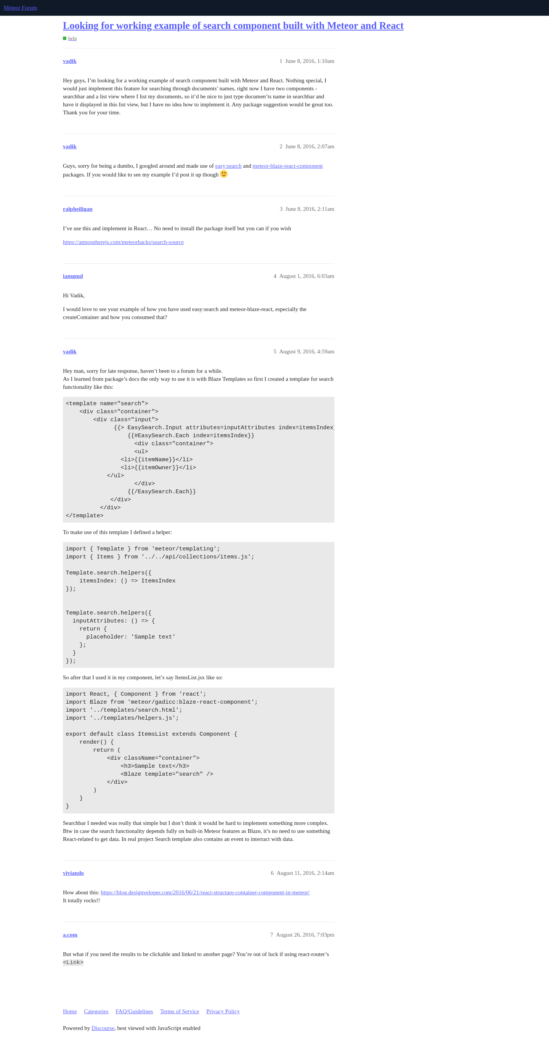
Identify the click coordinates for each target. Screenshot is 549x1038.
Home (70, 1011)
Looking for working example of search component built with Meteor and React (233, 25)
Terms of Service (179, 1011)
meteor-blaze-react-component (288, 166)
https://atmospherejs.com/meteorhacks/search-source (123, 242)
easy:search (228, 166)
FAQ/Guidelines (134, 1011)
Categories (96, 1011)
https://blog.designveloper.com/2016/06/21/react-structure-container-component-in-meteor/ (205, 892)
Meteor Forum (20, 8)
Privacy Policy (223, 1011)
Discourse (103, 1028)
